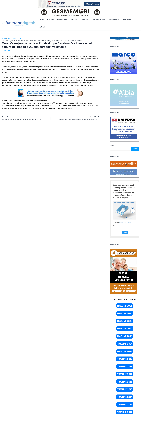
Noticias (50, 20)
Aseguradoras (111, 20)
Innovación (124, 20)
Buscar (112, 145)
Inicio (41, 20)
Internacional (61, 20)
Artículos (42, 27)
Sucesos (73, 20)
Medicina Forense (96, 20)
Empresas (83, 20)
